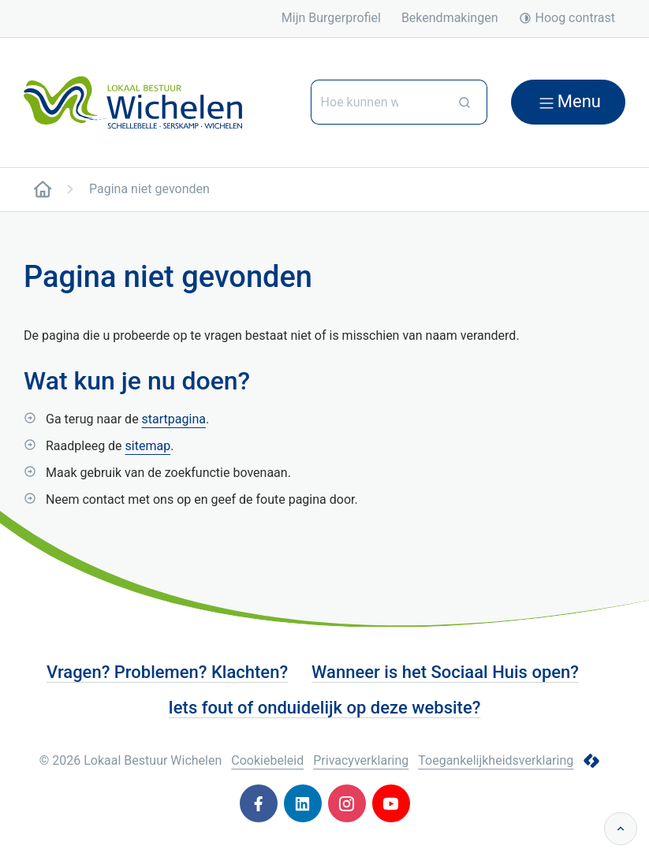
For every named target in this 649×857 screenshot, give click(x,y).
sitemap (148, 445)
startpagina (174, 419)
